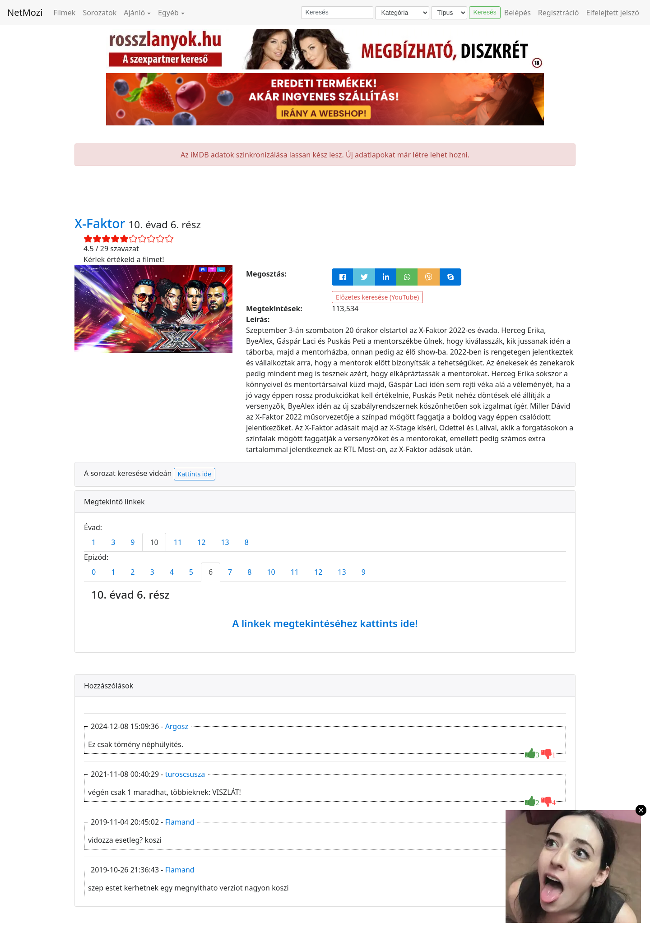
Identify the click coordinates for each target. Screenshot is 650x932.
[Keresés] (337, 12)
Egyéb (168, 13)
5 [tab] (191, 572)
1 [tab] (94, 542)
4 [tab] (172, 572)
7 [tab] (230, 572)
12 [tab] (201, 542)
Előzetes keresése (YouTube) (377, 297)
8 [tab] (247, 542)
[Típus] (449, 12)
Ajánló (134, 13)
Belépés (517, 13)
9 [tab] (132, 542)
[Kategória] (402, 12)
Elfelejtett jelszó (613, 13)
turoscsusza (185, 774)
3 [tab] (113, 542)
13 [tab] (225, 542)
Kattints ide (194, 474)
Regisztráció (558, 13)
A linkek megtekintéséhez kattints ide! (325, 623)
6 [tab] (211, 572)
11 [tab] (178, 542)
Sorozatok (99, 13)
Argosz (176, 726)
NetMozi (24, 12)
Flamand (180, 822)
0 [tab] (94, 572)
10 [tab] (154, 542)
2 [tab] (132, 572)
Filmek (64, 13)
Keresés (484, 12)
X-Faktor (101, 223)
